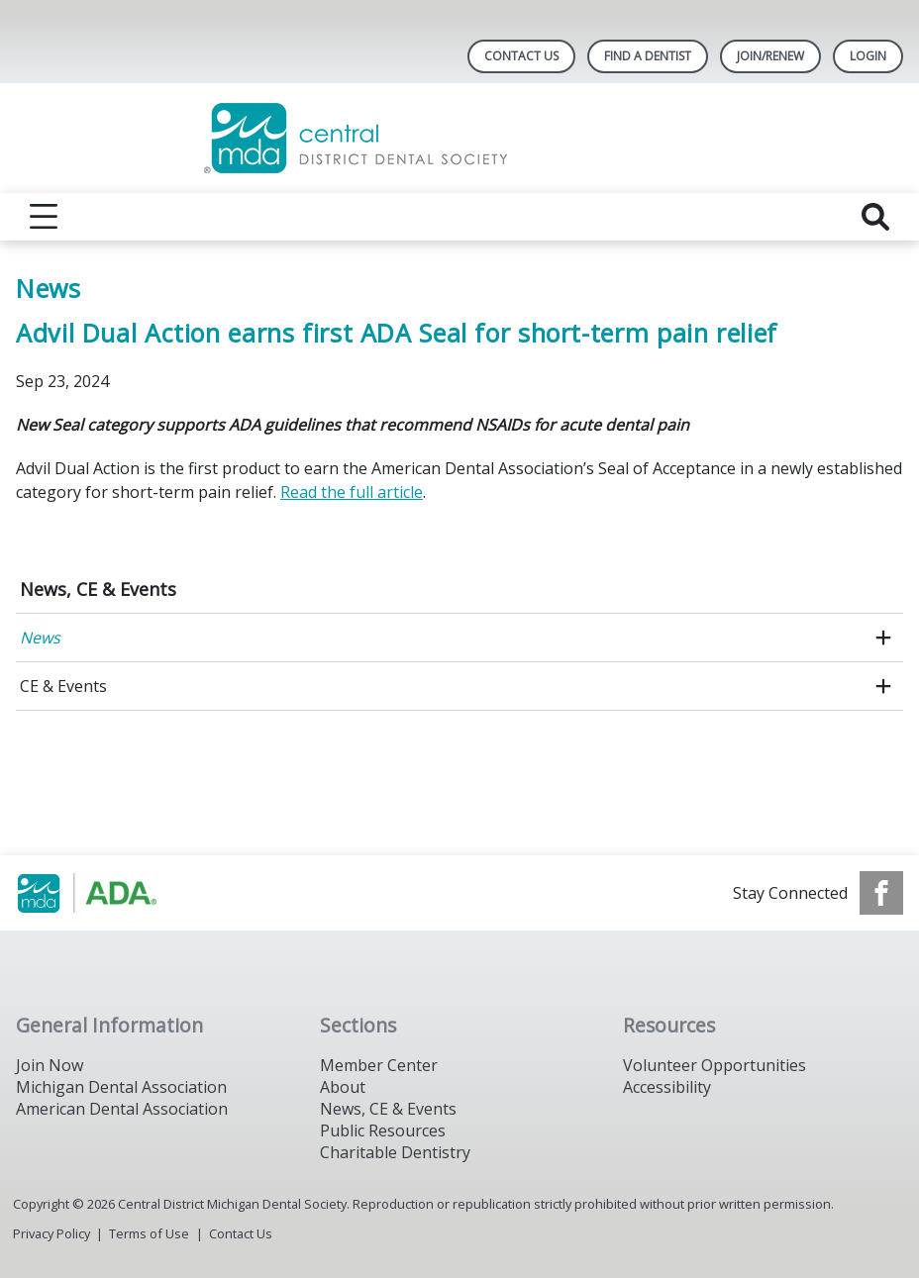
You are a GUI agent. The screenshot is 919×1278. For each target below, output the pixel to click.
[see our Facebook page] (881, 893)
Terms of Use (149, 1233)
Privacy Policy (51, 1233)
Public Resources (383, 1130)
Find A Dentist (647, 56)
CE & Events (63, 686)
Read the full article (351, 492)
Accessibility (667, 1087)
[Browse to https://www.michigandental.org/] (116, 893)
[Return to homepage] (460, 138)
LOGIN (868, 56)
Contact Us (521, 56)
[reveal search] (875, 217)
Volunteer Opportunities (714, 1065)
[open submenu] (883, 637)
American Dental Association (122, 1109)
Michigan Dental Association (121, 1087)
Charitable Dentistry (395, 1152)
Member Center (379, 1065)
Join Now (49, 1065)
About (342, 1087)
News (40, 637)
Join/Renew (770, 56)
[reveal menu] (43, 217)
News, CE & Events (98, 589)
